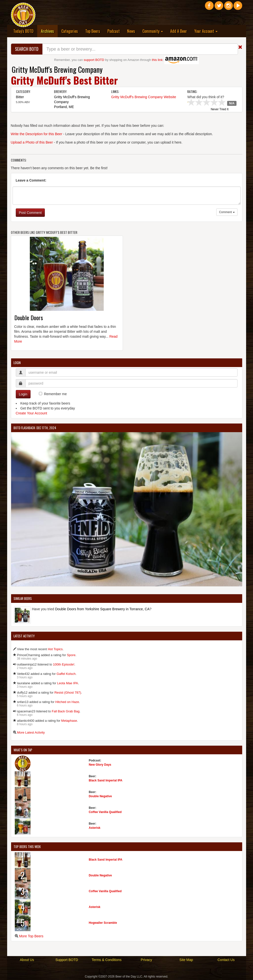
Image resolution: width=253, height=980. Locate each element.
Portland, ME (64, 107)
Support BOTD (66, 960)
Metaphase (69, 720)
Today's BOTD (23, 31)
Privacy (146, 960)
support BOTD (94, 60)
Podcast (113, 31)
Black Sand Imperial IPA (105, 780)
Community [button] (152, 31)
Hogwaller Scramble (103, 923)
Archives (49, 31)
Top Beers (92, 31)
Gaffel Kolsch (66, 674)
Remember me (55, 394)
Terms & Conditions (106, 960)
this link (157, 60)
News (131, 31)
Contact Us (226, 960)
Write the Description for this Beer (36, 134)
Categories (69, 31)
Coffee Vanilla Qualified (105, 812)
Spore (71, 655)
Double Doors (28, 317)
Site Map (186, 960)
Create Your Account (31, 413)
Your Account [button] (206, 31)
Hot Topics (55, 649)
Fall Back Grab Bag (66, 711)
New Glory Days (100, 764)
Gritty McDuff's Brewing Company (57, 69)
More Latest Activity (31, 732)
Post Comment (30, 213)
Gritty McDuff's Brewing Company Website (143, 97)
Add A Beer (178, 31)
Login (23, 394)
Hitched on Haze (67, 702)
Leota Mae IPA (67, 683)
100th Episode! (63, 664)
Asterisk (94, 828)
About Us (27, 960)
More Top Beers (31, 936)
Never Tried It (219, 109)
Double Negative (100, 796)
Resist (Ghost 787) (67, 692)
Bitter (20, 97)
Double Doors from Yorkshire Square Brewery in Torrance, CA (102, 609)
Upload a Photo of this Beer (32, 142)
